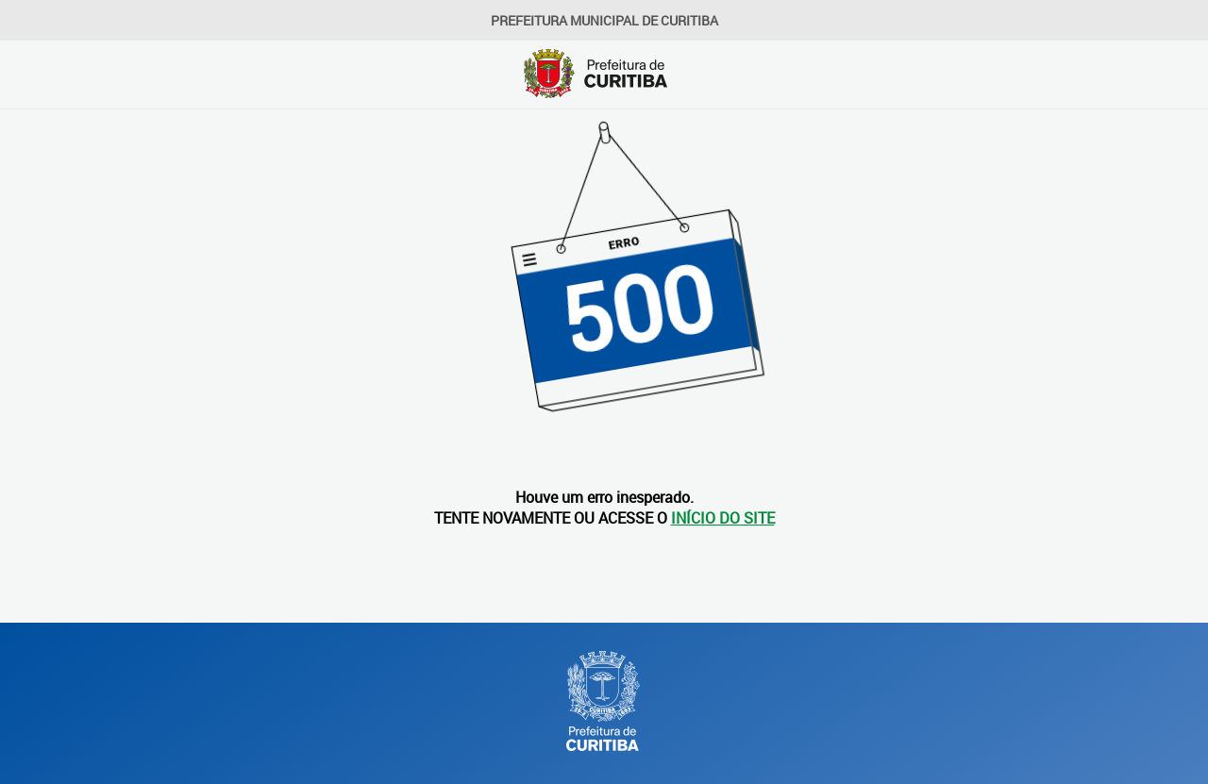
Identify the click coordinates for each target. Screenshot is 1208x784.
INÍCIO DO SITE (723, 518)
